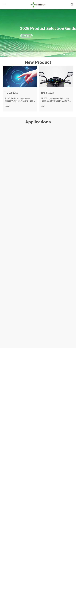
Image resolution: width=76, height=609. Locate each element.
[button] (61, 54)
